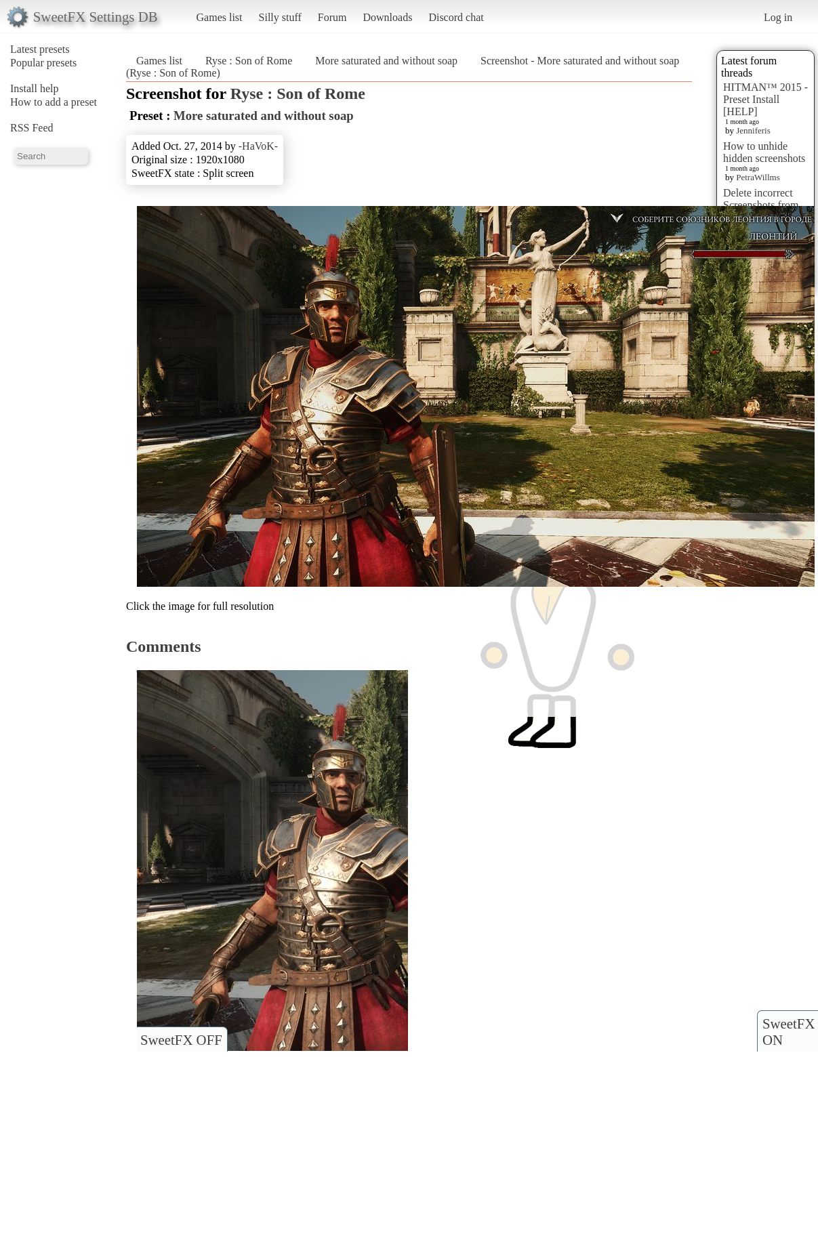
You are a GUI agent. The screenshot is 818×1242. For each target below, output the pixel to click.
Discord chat (455, 17)
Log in (778, 17)
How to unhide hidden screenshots (764, 152)
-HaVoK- (258, 146)
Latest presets (40, 49)
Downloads (387, 17)
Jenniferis (753, 130)
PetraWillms (757, 177)
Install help (34, 88)
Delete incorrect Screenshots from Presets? (761, 205)
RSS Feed (32, 127)
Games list (220, 17)
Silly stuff (280, 17)
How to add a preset (53, 102)
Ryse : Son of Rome (248, 60)
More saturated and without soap (386, 60)
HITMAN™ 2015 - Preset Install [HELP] (765, 99)
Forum (332, 17)
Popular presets (43, 62)
